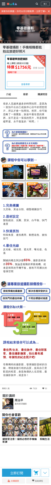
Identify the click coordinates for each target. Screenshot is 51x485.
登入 (45, 3)
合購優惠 (13, 481)
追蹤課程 (39, 480)
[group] (19, 430)
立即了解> (41, 11)
